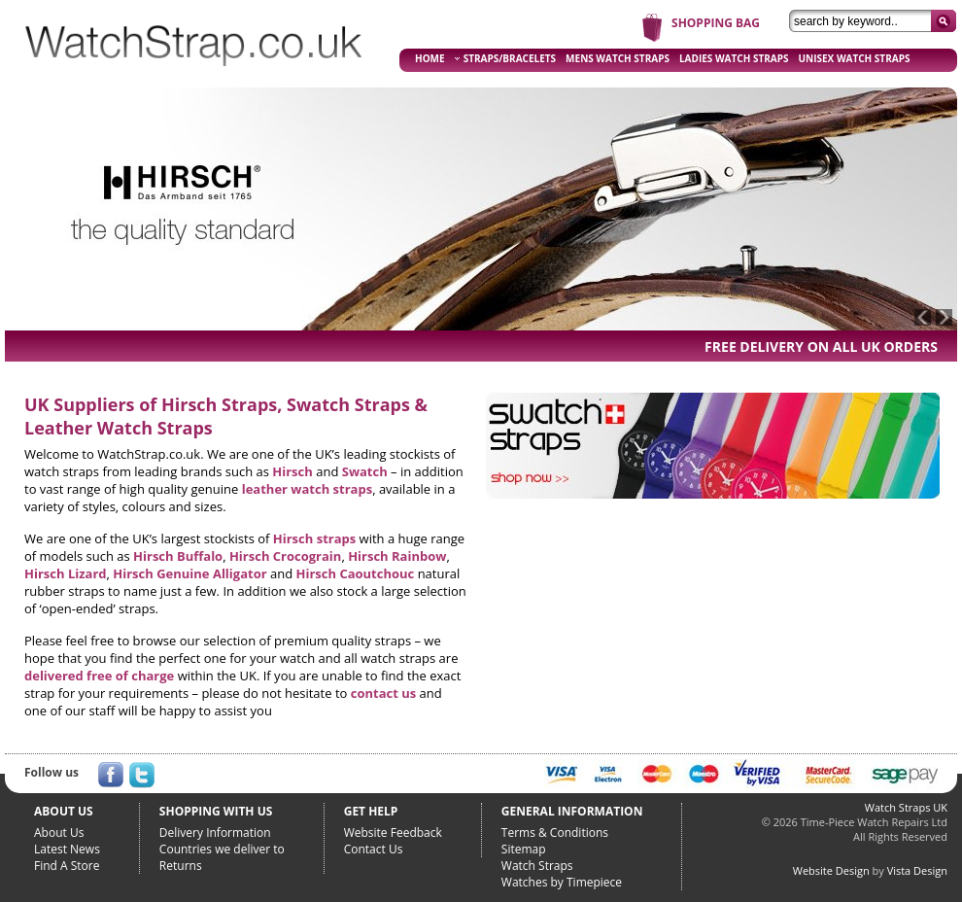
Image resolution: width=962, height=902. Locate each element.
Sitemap (523, 849)
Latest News (67, 849)
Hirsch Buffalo (178, 556)
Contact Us (373, 849)
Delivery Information (215, 832)
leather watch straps (307, 489)
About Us (59, 832)
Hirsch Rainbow (397, 556)
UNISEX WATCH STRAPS (854, 58)
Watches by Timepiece (561, 882)
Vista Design (917, 870)
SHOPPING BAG (715, 23)
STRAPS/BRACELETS (505, 58)
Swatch (365, 471)
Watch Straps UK (906, 807)
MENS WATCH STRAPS (618, 58)
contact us (383, 693)
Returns (180, 865)
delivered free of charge (99, 675)
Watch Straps (537, 865)
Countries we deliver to (222, 849)
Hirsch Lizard (65, 573)
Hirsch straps (314, 538)
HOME (430, 58)
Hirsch (292, 471)
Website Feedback (393, 832)
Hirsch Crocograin (285, 556)
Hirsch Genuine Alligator (189, 573)
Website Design (831, 870)
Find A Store (66, 865)
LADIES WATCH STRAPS (734, 58)
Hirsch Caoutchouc (355, 573)
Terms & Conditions (554, 832)
